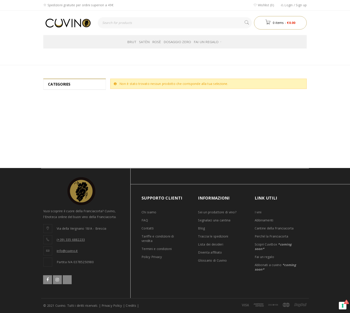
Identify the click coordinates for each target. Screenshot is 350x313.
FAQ (145, 220)
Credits (131, 305)
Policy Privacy (152, 257)
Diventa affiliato (210, 252)
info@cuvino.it (67, 251)
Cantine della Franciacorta (274, 228)
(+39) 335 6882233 (71, 239)
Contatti (148, 228)
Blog (201, 228)
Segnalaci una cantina (214, 220)
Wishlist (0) (264, 5)
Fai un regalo (264, 257)
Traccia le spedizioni (213, 236)
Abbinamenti (264, 220)
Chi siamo (149, 212)
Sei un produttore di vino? (217, 212)
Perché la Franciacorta (271, 236)
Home (211, 56)
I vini (258, 212)
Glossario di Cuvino (212, 260)
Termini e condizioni (157, 249)
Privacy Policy (112, 305)
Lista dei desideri (210, 244)
